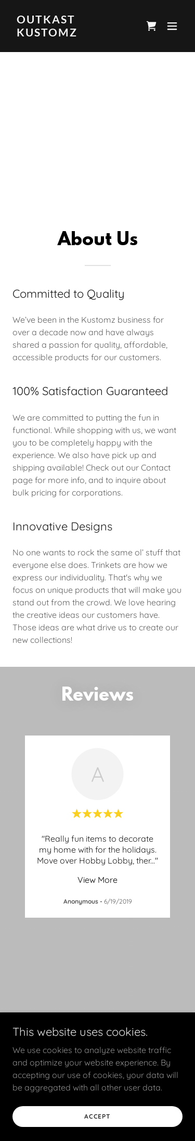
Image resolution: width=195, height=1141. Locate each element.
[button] (172, 26)
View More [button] (97, 879)
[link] (72, 33)
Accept (97, 1116)
